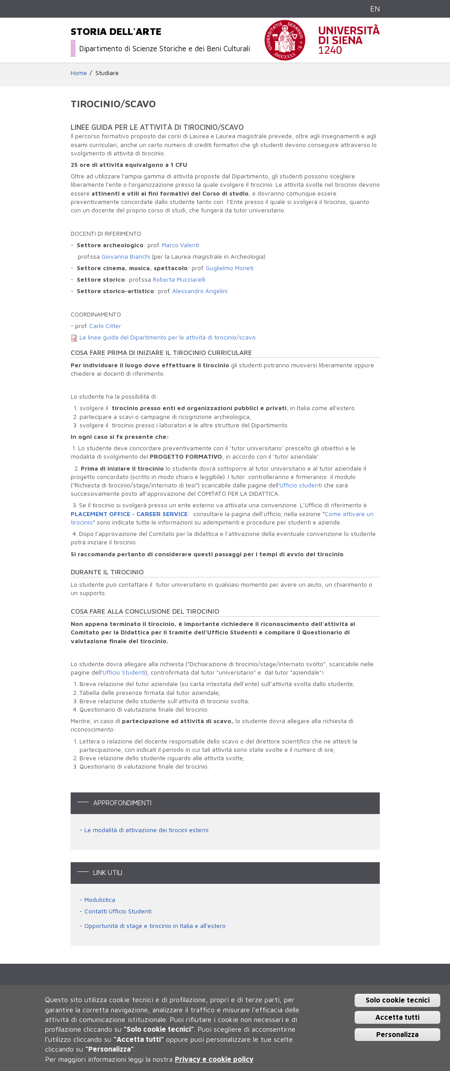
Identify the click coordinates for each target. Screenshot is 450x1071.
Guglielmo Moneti (229, 268)
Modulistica (99, 899)
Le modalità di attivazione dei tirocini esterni (146, 829)
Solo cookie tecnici (398, 1000)
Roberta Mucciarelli (179, 279)
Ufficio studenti (301, 485)
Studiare (107, 72)
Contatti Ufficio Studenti (117, 911)
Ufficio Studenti (123, 672)
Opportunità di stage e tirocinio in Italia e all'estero (155, 925)
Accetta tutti (397, 1017)
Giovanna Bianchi (126, 256)
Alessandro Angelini (199, 290)
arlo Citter (107, 325)
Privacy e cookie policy (214, 1059)
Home (79, 72)
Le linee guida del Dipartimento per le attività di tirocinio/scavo (167, 337)
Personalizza (397, 1034)
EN (375, 8)
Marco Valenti (180, 245)
